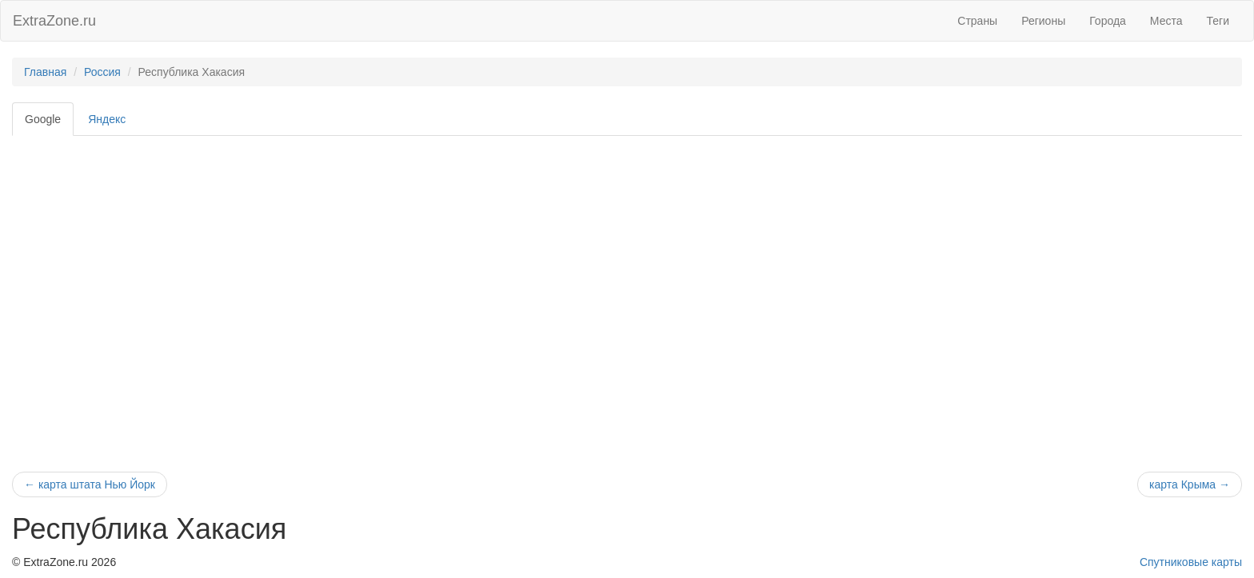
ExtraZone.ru (54, 21)
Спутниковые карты (1191, 562)
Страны (977, 20)
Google (43, 119)
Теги (1218, 20)
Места (1166, 20)
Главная (45, 72)
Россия (102, 72)
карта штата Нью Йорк (89, 484)
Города (1107, 20)
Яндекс (107, 119)
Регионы (1043, 20)
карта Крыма (1189, 484)
